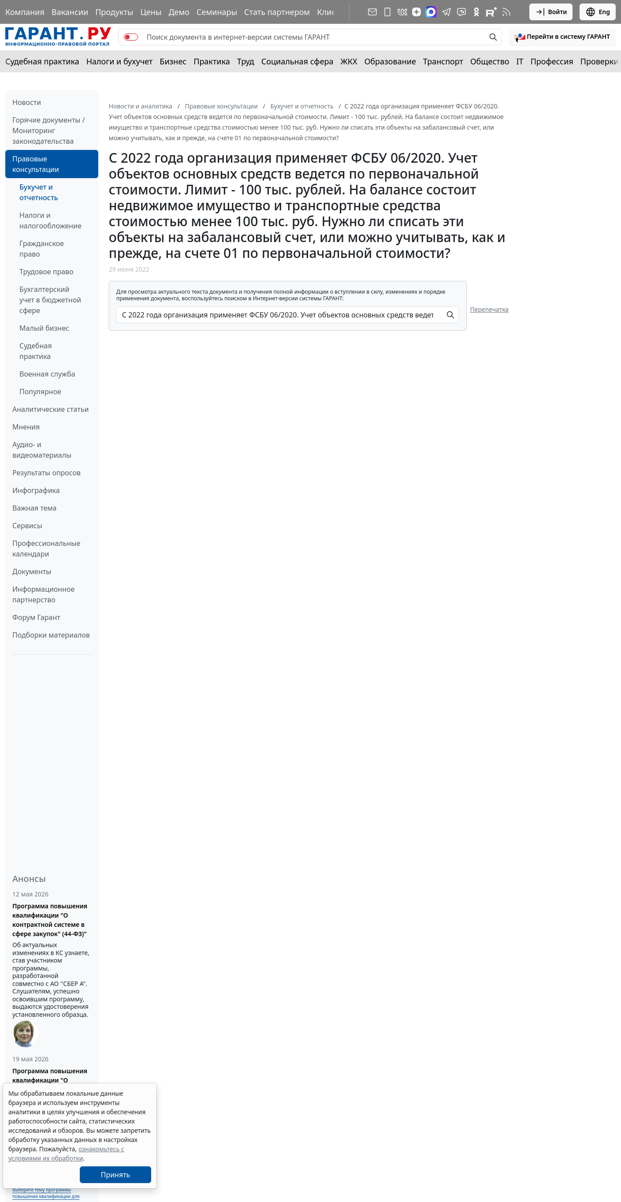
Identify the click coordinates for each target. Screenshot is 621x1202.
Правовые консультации (35, 164)
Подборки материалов (51, 635)
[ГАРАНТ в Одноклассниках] (476, 12)
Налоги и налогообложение (50, 220)
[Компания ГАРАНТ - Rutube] (491, 12)
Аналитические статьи (50, 409)
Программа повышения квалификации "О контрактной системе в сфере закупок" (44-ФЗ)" (49, 920)
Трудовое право (46, 271)
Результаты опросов (46, 473)
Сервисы (27, 525)
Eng (597, 12)
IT (520, 61)
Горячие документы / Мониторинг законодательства (48, 130)
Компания (25, 12)
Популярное (40, 391)
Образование (390, 61)
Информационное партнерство (43, 594)
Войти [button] (551, 12)
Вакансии (70, 12)
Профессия (552, 61)
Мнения (26, 427)
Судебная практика (42, 61)
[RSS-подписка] (506, 12)
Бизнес (173, 61)
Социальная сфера (297, 61)
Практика (211, 61)
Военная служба (47, 374)
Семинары (217, 12)
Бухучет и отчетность (38, 192)
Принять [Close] (115, 1175)
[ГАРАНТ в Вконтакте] (402, 12)
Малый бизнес (44, 328)
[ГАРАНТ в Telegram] (446, 12)
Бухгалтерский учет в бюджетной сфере (50, 299)
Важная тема (34, 508)
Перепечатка (489, 309)
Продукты (114, 12)
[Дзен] (416, 11)
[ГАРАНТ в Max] (431, 12)
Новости (26, 102)
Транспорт (443, 61)
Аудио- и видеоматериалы (41, 450)
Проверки (599, 61)
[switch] (131, 37)
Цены (150, 12)
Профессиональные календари (46, 548)
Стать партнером (277, 12)
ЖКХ (349, 61)
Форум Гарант (36, 617)
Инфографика (36, 490)
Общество (489, 61)
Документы (31, 571)
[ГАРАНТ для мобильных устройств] (387, 12)
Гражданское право (41, 249)
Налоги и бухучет (119, 61)
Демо (179, 12)
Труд (245, 61)
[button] (562, 37)
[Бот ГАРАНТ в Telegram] (461, 12)
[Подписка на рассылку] (372, 12)
